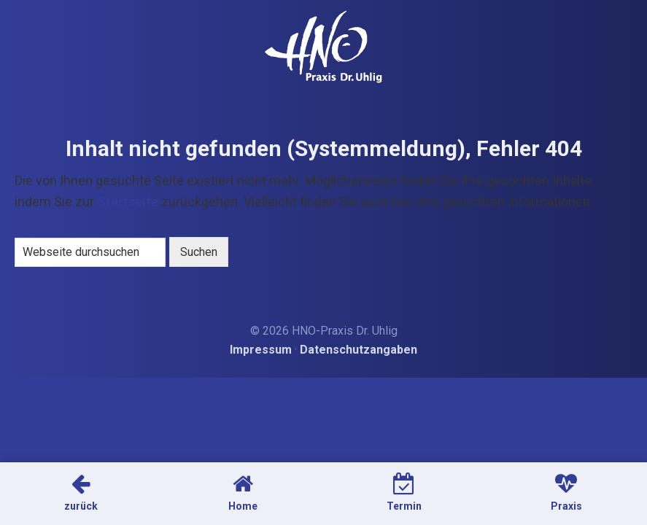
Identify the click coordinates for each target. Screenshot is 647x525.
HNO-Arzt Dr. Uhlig (323, 46)
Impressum (261, 350)
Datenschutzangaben (358, 350)
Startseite (127, 201)
